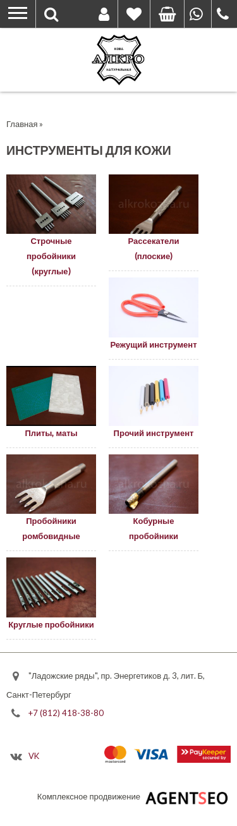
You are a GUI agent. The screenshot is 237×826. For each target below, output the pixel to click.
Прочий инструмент (154, 433)
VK (33, 756)
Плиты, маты (51, 433)
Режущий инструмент (153, 344)
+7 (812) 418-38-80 (66, 712)
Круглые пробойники (51, 624)
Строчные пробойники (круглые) (51, 256)
